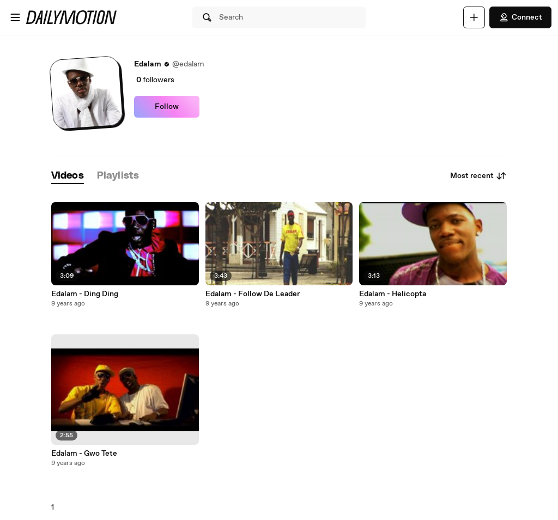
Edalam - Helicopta (392, 294)
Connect (520, 17)
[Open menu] (15, 17)
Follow (167, 107)
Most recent (478, 175)
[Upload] (474, 17)
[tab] (67, 176)
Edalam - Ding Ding (84, 294)
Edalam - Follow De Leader (252, 294)
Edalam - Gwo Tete (84, 453)
